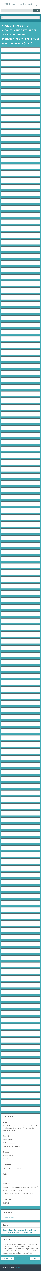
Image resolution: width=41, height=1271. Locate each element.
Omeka (17, 1268)
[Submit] (38, 10)
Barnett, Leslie (19, 1230)
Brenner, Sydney (30, 1230)
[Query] (20, 10)
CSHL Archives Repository (20, 4)
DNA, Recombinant (9, 1232)
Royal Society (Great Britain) (25, 1232)
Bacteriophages (8, 1230)
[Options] (34, 10)
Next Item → (35, 1258)
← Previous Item (7, 1258)
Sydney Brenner (8, 1218)
